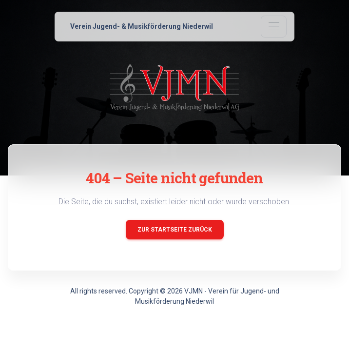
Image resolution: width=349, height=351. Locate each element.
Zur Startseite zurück (174, 229)
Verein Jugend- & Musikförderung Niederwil (141, 26)
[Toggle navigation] (274, 27)
